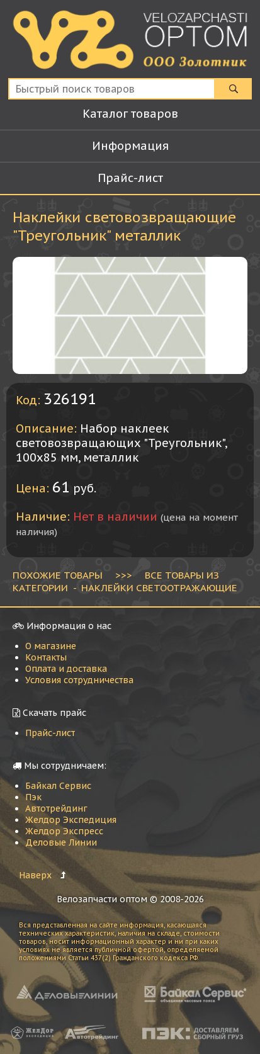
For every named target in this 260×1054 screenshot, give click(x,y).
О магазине (50, 646)
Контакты (46, 657)
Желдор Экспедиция (70, 819)
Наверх (35, 875)
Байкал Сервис (58, 785)
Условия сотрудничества (79, 680)
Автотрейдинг (56, 808)
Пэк (33, 797)
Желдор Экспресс (64, 831)
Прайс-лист (50, 733)
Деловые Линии (61, 842)
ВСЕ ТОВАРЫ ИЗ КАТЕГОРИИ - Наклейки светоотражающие (125, 581)
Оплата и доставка (66, 668)
